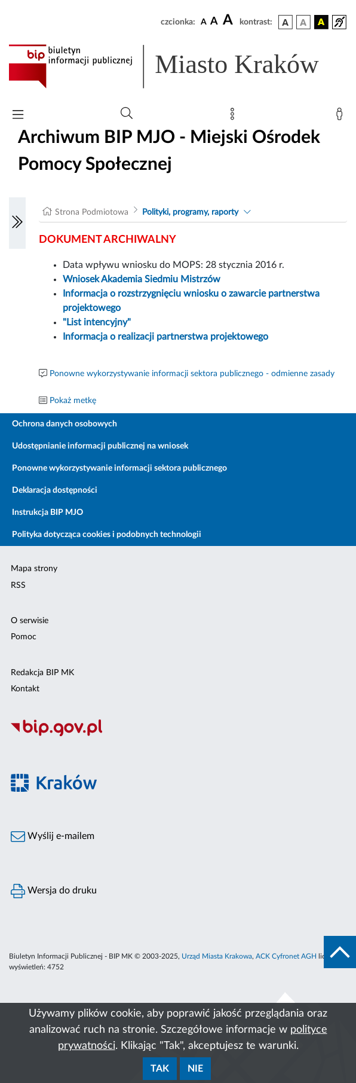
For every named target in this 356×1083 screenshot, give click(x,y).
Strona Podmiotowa (91, 212)
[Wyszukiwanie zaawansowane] (127, 114)
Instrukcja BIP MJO (47, 512)
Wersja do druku (54, 891)
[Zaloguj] (341, 116)
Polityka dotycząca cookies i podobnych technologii (106, 534)
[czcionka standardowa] (204, 21)
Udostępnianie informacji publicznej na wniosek (100, 446)
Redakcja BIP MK (42, 673)
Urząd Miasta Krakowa (217, 956)
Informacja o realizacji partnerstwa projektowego (165, 336)
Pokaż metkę (73, 400)
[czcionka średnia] (214, 22)
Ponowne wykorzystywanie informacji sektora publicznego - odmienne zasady (192, 374)
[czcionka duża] (229, 20)
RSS (18, 585)
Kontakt (25, 689)
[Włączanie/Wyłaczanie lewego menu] (17, 223)
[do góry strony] (340, 952)
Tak (160, 1068)
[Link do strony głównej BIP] (178, 66)
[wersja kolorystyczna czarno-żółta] (321, 22)
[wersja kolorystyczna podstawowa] (285, 22)
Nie (195, 1068)
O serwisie (29, 621)
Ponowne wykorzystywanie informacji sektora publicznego (119, 468)
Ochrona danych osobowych (64, 424)
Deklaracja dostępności (54, 490)
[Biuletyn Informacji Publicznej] (178, 734)
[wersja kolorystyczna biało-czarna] (303, 22)
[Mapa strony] (235, 116)
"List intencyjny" (97, 322)
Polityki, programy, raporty (190, 212)
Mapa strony (34, 569)
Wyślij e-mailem (52, 836)
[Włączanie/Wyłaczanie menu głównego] (18, 116)
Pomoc (23, 637)
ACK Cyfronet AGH (286, 956)
